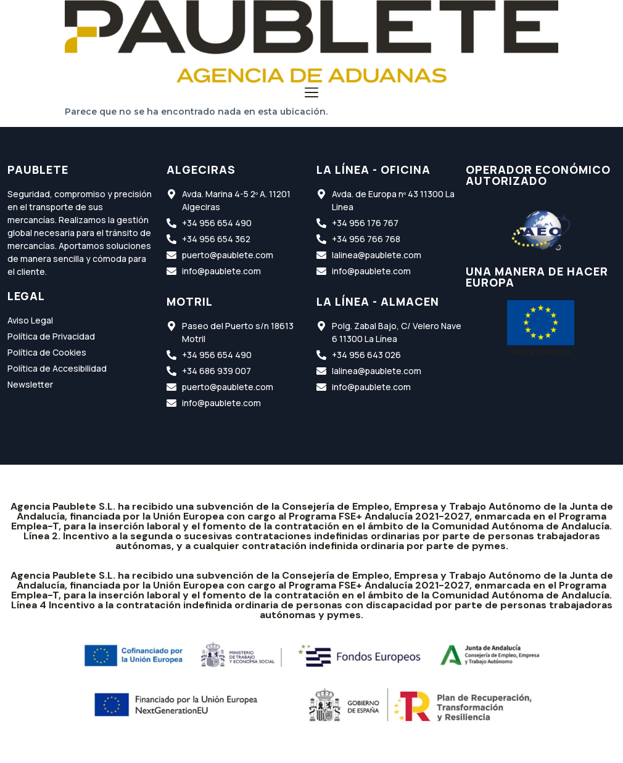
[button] (312, 94)
